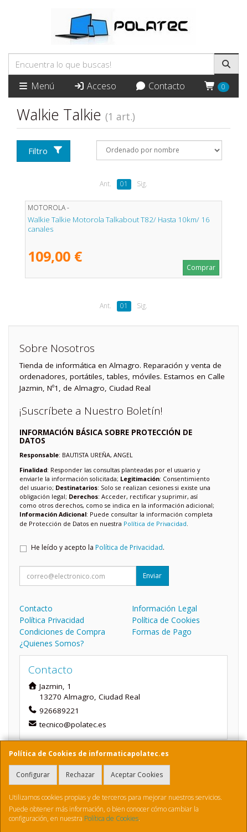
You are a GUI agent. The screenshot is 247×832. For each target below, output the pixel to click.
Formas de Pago (162, 631)
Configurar (33, 774)
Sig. (142, 183)
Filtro (45, 150)
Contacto (160, 86)
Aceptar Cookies (137, 774)
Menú (36, 86)
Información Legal (164, 608)
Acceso (95, 86)
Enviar (152, 575)
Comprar (201, 267)
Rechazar (80, 774)
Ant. (105, 183)
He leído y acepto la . (97, 547)
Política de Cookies (111, 818)
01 (124, 183)
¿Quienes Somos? (51, 643)
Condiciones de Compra (62, 631)
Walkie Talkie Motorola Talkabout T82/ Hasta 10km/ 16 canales (119, 224)
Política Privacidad (51, 620)
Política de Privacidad (155, 523)
